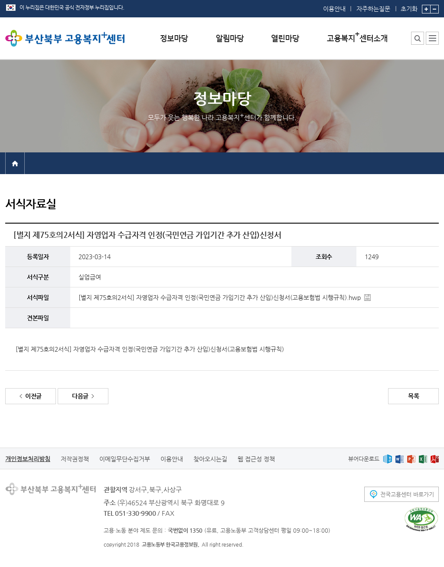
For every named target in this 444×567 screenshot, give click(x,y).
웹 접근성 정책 (256, 458)
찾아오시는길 (210, 458)
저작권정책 (75, 458)
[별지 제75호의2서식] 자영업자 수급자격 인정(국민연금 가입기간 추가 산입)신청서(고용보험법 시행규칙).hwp (219, 297)
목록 (413, 395)
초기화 (409, 6)
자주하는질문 (373, 8)
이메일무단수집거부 (124, 458)
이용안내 (334, 8)
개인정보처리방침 (27, 458)
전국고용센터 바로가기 (407, 494)
